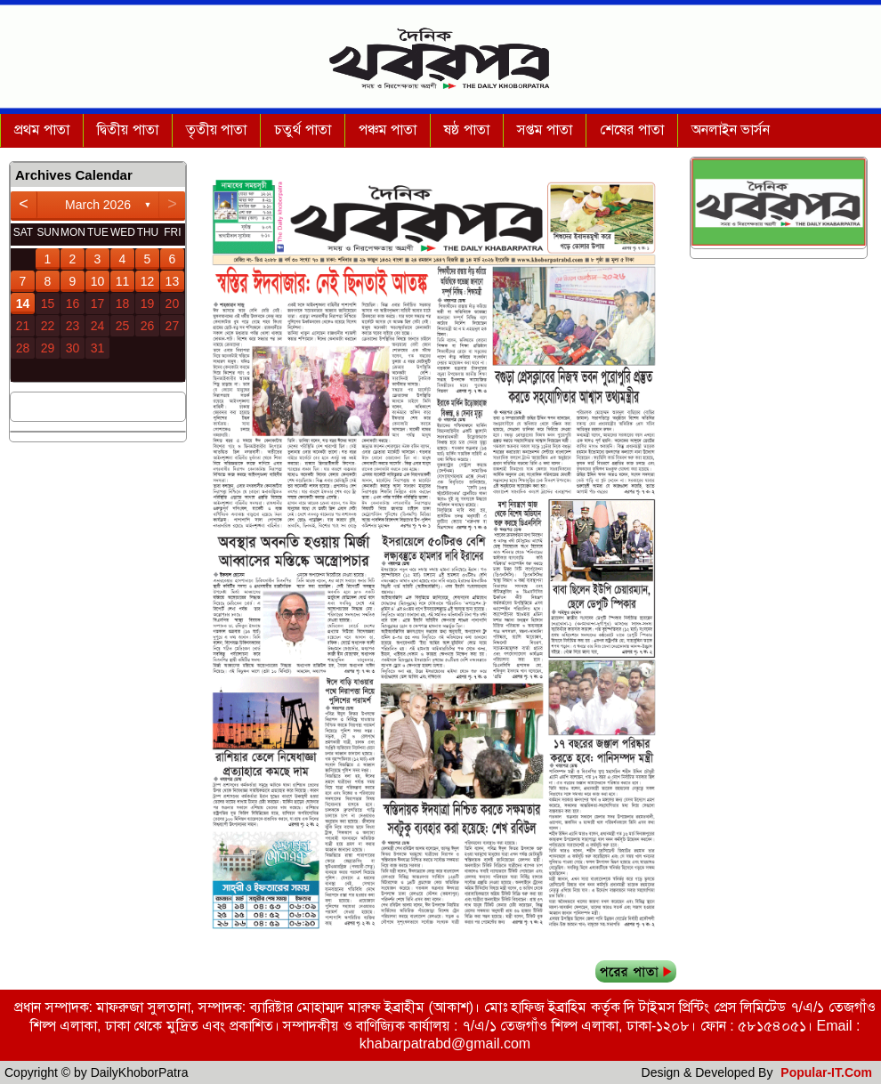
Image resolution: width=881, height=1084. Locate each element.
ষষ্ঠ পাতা (466, 129)
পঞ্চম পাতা (387, 129)
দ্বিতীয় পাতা (127, 129)
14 (23, 303)
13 (173, 281)
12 (148, 281)
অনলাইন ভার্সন (730, 129)
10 (98, 281)
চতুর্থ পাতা (302, 129)
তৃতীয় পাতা (216, 129)
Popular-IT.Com (826, 1072)
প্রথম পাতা (41, 129)
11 (123, 281)
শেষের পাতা (631, 129)
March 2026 (98, 205)
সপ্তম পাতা (544, 129)
